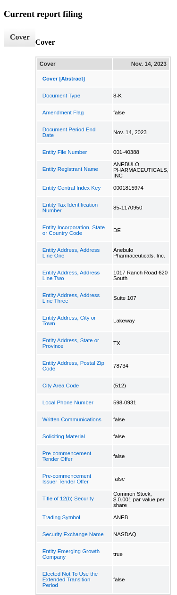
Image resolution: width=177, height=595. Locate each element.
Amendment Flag (63, 112)
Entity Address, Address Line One (71, 252)
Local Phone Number (67, 402)
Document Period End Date (69, 132)
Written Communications (71, 419)
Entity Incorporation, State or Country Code (73, 230)
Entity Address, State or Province (70, 343)
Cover (20, 37)
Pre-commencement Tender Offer (67, 456)
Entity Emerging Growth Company (71, 554)
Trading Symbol (61, 517)
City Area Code (60, 385)
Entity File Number (64, 152)
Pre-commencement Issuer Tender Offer (67, 478)
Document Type (61, 95)
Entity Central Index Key (71, 188)
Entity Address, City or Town (69, 320)
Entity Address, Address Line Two (71, 275)
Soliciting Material (63, 436)
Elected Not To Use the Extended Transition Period (70, 579)
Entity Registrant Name (70, 169)
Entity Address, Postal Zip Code (73, 365)
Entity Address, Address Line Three (71, 298)
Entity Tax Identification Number (70, 207)
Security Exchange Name (73, 534)
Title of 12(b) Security (68, 498)
